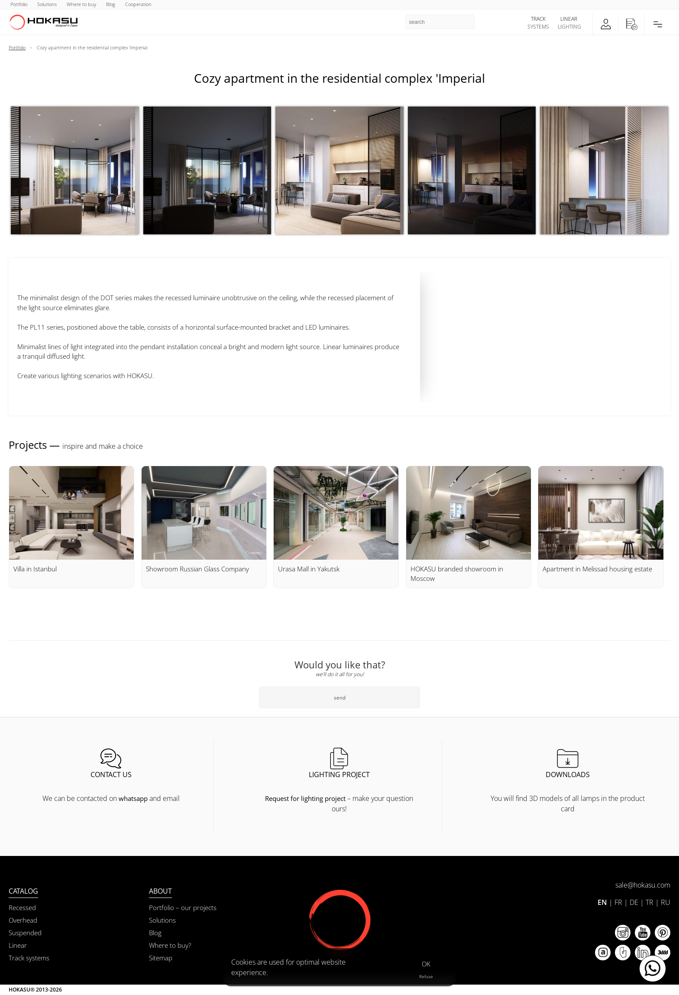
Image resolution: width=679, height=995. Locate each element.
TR (649, 902)
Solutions (162, 920)
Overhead (23, 920)
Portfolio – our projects (183, 907)
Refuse (426, 976)
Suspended (25, 932)
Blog (155, 932)
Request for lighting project (305, 798)
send (340, 697)
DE (634, 902)
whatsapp (133, 798)
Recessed (22, 907)
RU (665, 902)
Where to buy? (170, 945)
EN (602, 902)
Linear (18, 945)
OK (426, 963)
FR (618, 902)
